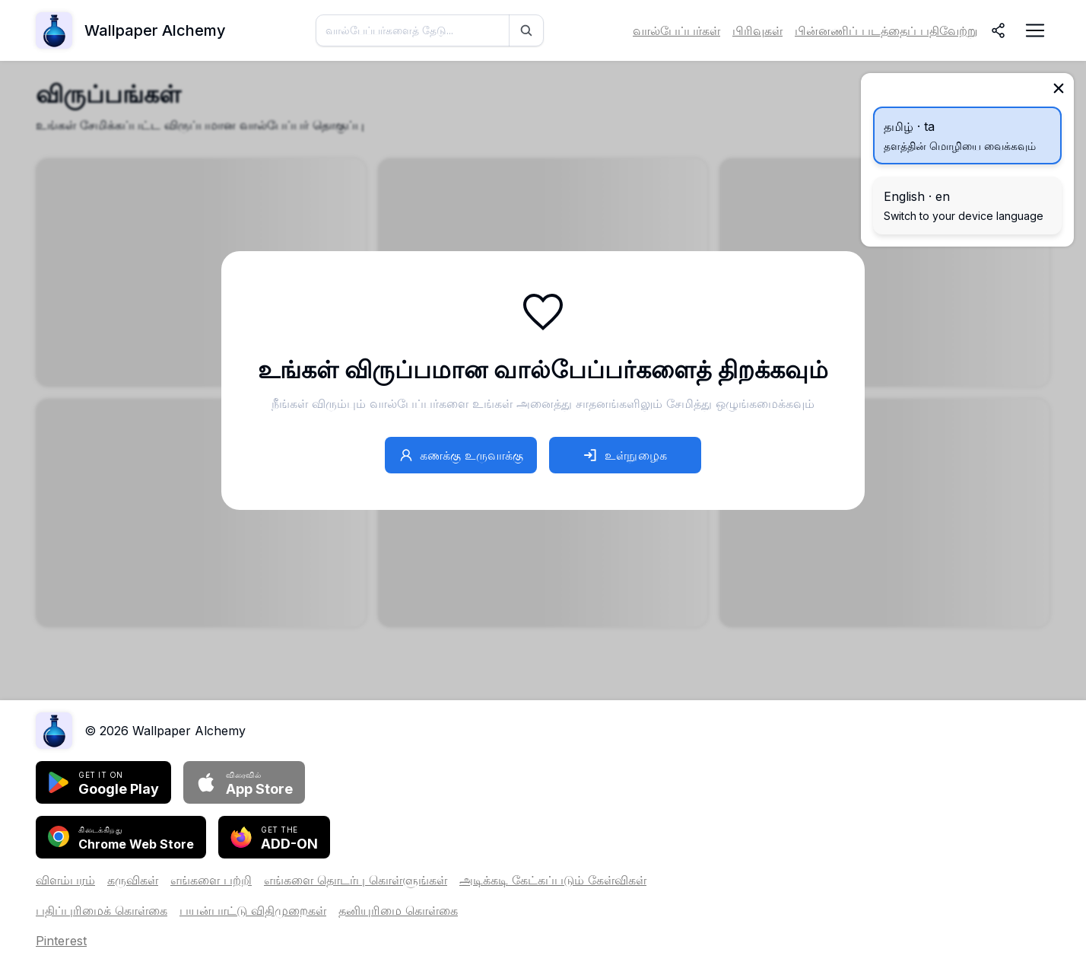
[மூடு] (1058, 88)
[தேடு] (526, 30)
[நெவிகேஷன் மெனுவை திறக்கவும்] (1035, 30)
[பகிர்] (998, 30)
